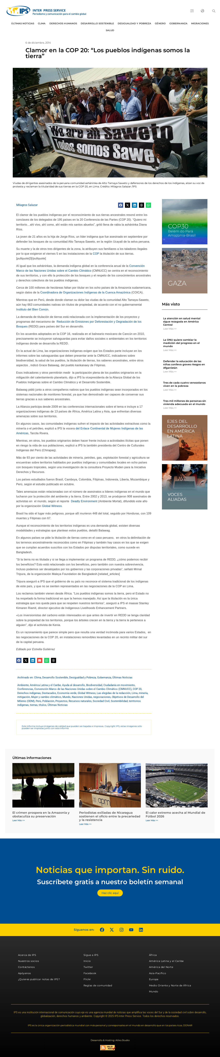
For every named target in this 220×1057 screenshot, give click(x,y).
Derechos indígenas (29, 693)
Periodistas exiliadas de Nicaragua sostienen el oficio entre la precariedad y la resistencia (109, 816)
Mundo (66, 697)
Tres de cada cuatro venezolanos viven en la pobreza (184, 384)
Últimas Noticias (22, 23)
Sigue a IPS (91, 955)
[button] (213, 11)
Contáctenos (26, 967)
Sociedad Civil (101, 701)
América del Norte (161, 967)
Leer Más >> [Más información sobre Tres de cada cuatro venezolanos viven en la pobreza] (169, 389)
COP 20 (137, 689)
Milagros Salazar (27, 205)
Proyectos (61, 701)
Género (160, 23)
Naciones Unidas (82, 697)
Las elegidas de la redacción (113, 693)
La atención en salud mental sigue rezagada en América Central (181, 321)
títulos (42, 705)
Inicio (87, 961)
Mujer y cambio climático (46, 697)
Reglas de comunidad (98, 985)
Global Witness (52, 506)
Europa (153, 979)
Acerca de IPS (27, 955)
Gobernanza (178, 23)
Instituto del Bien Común (32, 309)
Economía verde (66, 693)
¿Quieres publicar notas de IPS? (39, 979)
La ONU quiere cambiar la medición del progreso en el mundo (181, 343)
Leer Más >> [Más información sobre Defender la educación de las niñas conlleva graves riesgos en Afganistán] (169, 371)
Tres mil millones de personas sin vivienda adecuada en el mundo (184, 402)
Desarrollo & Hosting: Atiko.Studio (110, 1040)
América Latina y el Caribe (45, 685)
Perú (38, 701)
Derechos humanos (63, 23)
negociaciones (102, 697)
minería (143, 693)
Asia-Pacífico (157, 973)
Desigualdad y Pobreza (134, 23)
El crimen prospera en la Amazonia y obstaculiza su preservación (41, 814)
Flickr (87, 979)
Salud (110, 30)
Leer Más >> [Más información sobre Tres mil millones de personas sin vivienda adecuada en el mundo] (169, 407)
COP (96, 253)
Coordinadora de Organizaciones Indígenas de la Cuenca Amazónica (85, 292)
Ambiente (23, 685)
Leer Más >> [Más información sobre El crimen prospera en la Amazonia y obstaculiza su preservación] (18, 820)
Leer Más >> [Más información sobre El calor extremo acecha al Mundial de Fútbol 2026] (152, 820)
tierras (34, 705)
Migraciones (200, 23)
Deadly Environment (84, 501)
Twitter (88, 967)
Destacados (49, 693)
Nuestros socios (28, 961)
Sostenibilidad (119, 701)
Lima (135, 693)
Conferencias (25, 689)
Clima (42, 23)
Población (48, 701)
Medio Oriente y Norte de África (170, 985)
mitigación (23, 697)
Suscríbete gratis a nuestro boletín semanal (110, 882)
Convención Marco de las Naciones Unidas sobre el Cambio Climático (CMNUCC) (83, 689)
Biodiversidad (94, 685)
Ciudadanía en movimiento (119, 685)
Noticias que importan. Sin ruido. (110, 870)
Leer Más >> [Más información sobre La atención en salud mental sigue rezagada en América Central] (169, 328)
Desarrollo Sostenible (97, 23)
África (153, 955)
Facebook (90, 973)
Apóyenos (24, 973)
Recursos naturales (80, 701)
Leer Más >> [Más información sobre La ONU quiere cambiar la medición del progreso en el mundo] (169, 350)
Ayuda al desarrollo (73, 685)
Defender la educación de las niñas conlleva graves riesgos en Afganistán (184, 364)
